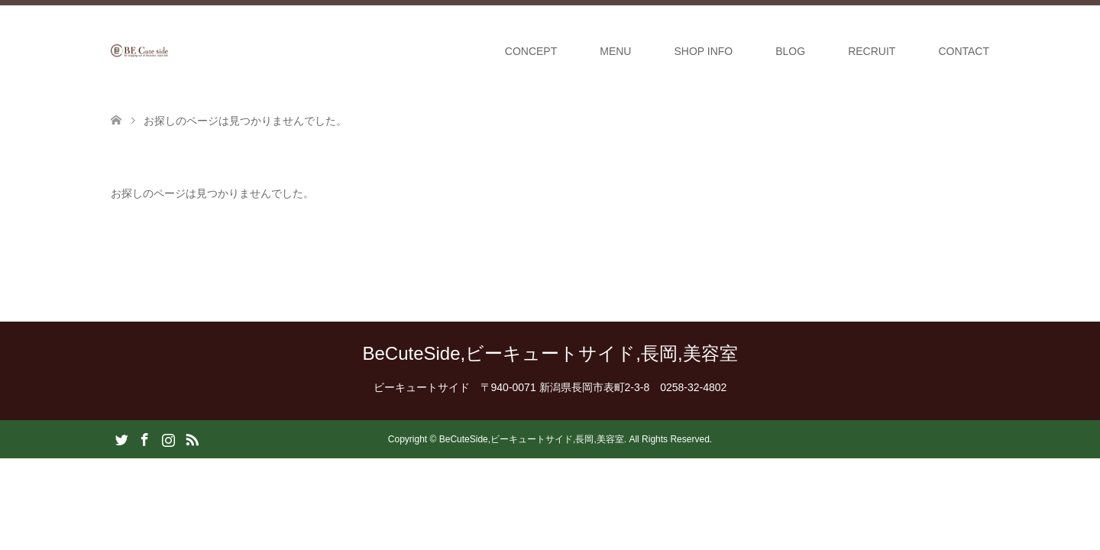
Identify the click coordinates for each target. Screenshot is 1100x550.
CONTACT (963, 51)
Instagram (168, 438)
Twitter (121, 438)
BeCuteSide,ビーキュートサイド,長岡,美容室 (549, 353)
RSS (192, 438)
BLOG (790, 51)
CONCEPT (531, 51)
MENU (615, 51)
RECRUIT (871, 51)
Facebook (144, 438)
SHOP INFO (703, 51)
